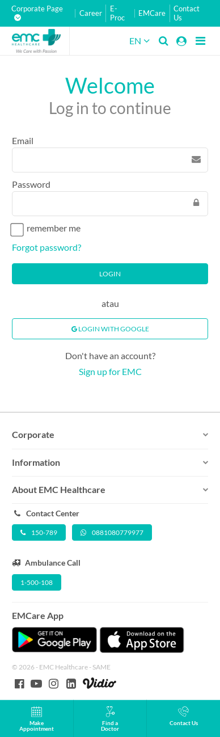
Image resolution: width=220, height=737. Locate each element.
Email (22, 140)
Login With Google (110, 329)
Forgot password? (46, 247)
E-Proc (117, 13)
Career (90, 13)
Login (110, 273)
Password (31, 184)
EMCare (152, 13)
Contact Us (187, 13)
